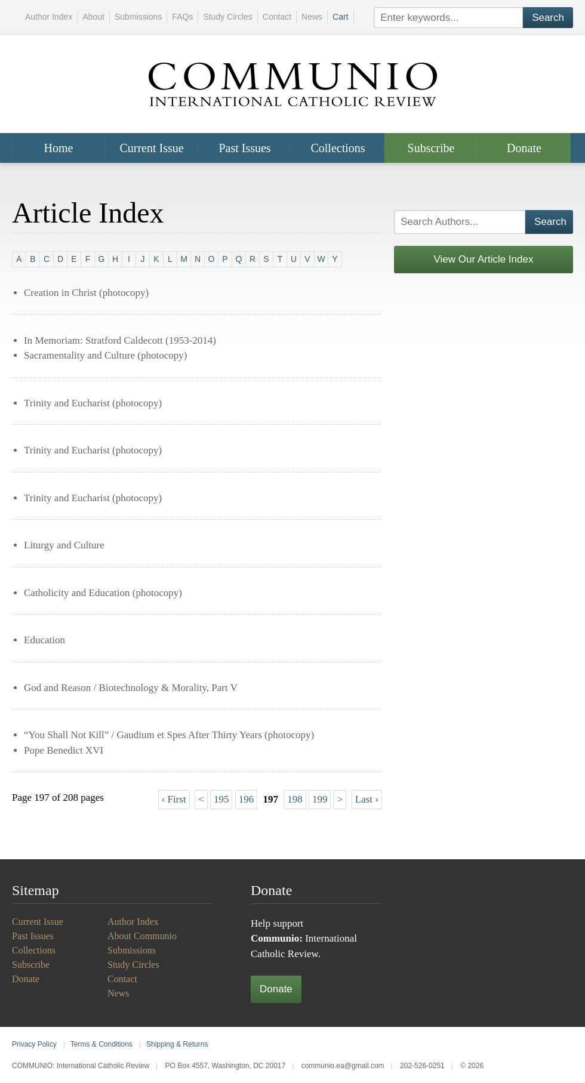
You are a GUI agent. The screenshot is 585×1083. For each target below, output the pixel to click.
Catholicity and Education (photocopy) (103, 592)
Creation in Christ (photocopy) (86, 292)
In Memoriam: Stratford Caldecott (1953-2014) (120, 340)
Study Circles (227, 16)
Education (44, 640)
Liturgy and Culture (64, 545)
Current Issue (151, 148)
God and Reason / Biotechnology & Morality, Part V (131, 687)
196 (246, 799)
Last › (366, 799)
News (311, 16)
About (93, 16)
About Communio (142, 936)
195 (221, 799)
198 (295, 799)
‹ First (174, 799)
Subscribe (431, 148)
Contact (277, 16)
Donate (524, 148)
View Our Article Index (484, 259)
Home (58, 148)
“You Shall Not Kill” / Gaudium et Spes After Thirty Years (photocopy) (169, 734)
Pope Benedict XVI (63, 750)
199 (320, 799)
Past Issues (244, 148)
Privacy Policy (34, 1044)
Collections (337, 148)
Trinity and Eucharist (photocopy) (93, 403)
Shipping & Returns (177, 1044)
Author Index (48, 16)
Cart (340, 16)
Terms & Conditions (101, 1044)
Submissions (138, 16)
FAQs (182, 16)
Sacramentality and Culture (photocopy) (105, 355)
